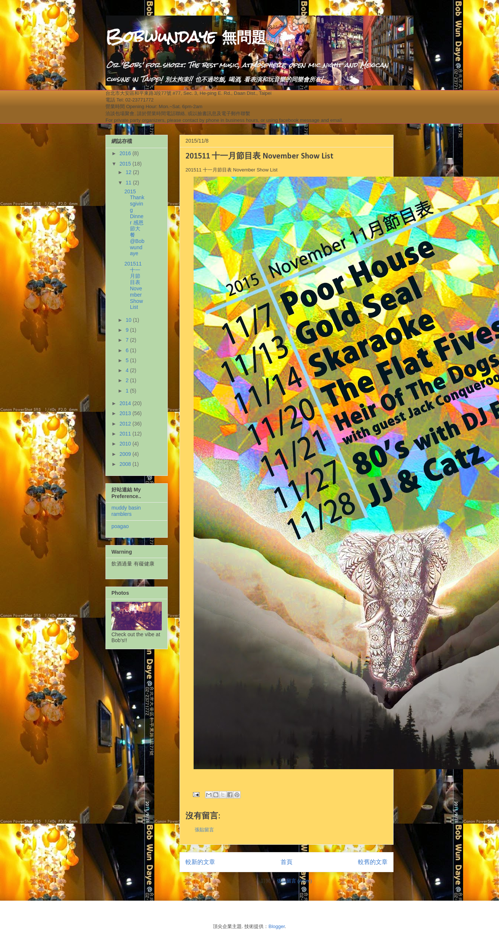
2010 (126, 444)
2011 (126, 434)
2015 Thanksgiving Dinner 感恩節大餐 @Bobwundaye (134, 222)
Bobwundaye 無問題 (186, 36)
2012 (126, 424)
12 (129, 172)
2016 (126, 153)
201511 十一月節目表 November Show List (133, 285)
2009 (126, 454)
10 (129, 320)
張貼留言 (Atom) (294, 881)
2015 (126, 164)
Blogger (276, 926)
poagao (120, 526)
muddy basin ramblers (126, 511)
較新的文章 (200, 862)
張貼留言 (204, 829)
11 (129, 183)
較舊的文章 (373, 862)
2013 (126, 413)
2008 (126, 464)
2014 (126, 403)
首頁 (286, 862)
